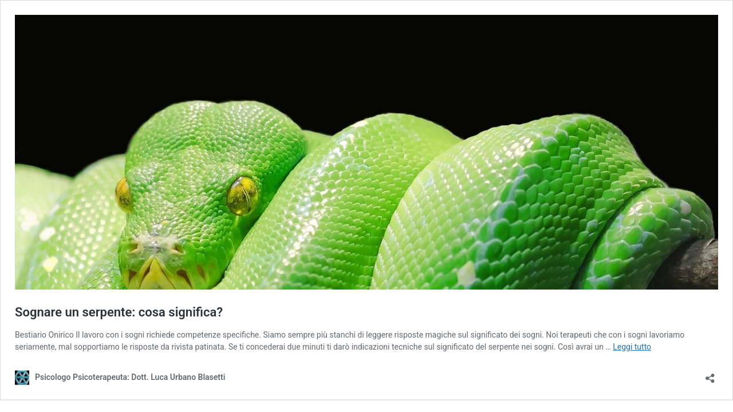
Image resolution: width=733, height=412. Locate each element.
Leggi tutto (632, 346)
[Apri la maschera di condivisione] (710, 374)
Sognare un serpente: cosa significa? (119, 312)
